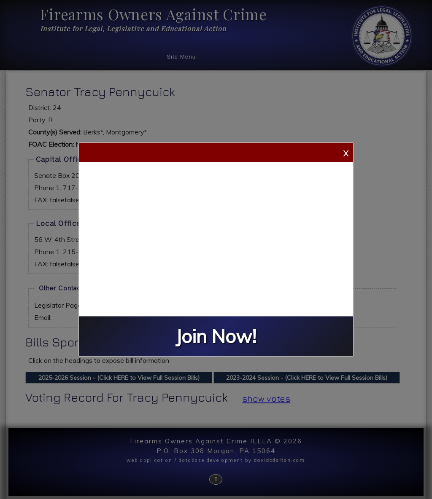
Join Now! (216, 336)
